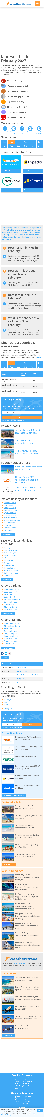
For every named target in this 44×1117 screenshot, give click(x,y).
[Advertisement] (22, 31)
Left (18, 682)
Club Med (8, 575)
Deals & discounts (39, 132)
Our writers (28, 1080)
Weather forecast (22, 132)
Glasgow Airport (10, 607)
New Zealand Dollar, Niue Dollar (28, 675)
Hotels (6, 705)
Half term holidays (11, 510)
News (16, 1089)
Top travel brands (11, 550)
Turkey (27, 1102)
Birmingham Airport (12, 599)
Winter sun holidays (12, 520)
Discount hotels (10, 555)
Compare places (10, 528)
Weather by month (13, 132)
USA (26, 1103)
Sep (18, 146)
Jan (4, 142)
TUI (5, 558)
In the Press (25, 1086)
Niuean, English (22, 671)
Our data (28, 1078)
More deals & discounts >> (14, 795)
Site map (17, 1085)
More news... (8, 1036)
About (16, 1078)
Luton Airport (9, 597)
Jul (4, 146)
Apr (25, 142)
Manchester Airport (12, 589)
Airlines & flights (10, 553)
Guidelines (28, 1082)
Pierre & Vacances (11, 570)
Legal (16, 1083)
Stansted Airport (10, 592)
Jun (39, 142)
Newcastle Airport (11, 609)
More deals (6, 580)
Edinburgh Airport (11, 602)
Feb (11, 142)
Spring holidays (10, 513)
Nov (32, 146)
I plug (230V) (21, 679)
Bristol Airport (9, 594)
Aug (11, 146)
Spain (27, 1100)
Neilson (7, 563)
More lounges (7, 648)
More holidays (8, 535)
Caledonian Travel (11, 573)
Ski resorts (8, 530)
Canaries (28, 1096)
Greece (27, 1098)
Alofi (39, 357)
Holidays (7, 700)
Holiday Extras (9, 568)
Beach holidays (10, 503)
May (32, 142)
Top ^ (4, 658)
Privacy (17, 1082)
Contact (17, 1080)
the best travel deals (19, 963)
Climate (17, 1103)
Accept (39, 1111)
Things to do (9, 708)
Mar (18, 142)
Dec (39, 146)
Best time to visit (5, 132)
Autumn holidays (10, 518)
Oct (25, 146)
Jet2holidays (9, 560)
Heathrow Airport (11, 636)
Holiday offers (9, 548)
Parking (17, 1102)
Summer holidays (11, 515)
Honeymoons (9, 523)
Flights (6, 702)
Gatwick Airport (10, 604)
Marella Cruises (10, 565)
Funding (27, 1083)
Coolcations (8, 525)
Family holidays (10, 508)
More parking (7, 614)
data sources (7, 239)
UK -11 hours (21, 667)
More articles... (9, 864)
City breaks (8, 505)
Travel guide (30, 132)
